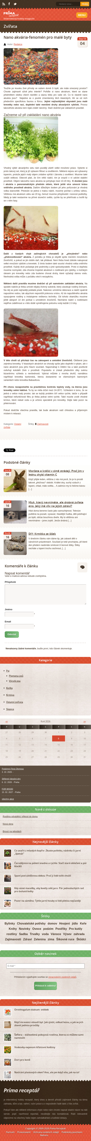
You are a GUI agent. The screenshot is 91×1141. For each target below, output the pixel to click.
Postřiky (61, 928)
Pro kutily (75, 928)
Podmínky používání (72, 1132)
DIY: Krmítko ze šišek (42, 534)
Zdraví (27, 939)
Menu (82, 15)
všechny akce (8, 799)
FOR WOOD (7, 789)
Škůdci (81, 939)
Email (8, 621)
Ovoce (36, 928)
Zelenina (40, 939)
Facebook (9, 4)
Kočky (9, 688)
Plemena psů (16, 675)
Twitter (15, 4)
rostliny (11, 934)
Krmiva (10, 695)
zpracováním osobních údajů (62, 977)
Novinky (24, 928)
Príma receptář (11, 14)
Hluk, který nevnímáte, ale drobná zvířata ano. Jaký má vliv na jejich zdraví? (56, 504)
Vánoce (56, 934)
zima (51, 939)
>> (85, 721)
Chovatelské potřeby (31, 923)
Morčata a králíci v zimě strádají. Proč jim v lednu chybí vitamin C (56, 472)
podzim (48, 928)
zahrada (79, 934)
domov (52, 923)
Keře (83, 923)
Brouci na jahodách (12, 831)
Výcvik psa (15, 681)
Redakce (18, 44)
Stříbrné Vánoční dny (11, 779)
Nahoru (44, 1135)
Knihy (13, 928)
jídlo (75, 923)
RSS (4, 4)
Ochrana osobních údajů (46, 1132)
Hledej (85, 4)
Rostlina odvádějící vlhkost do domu (20, 816)
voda (45, 934)
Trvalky (35, 934)
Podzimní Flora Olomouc (13, 769)
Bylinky (10, 923)
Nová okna (8, 824)
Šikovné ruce (65, 939)
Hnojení (64, 923)
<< (6, 721)
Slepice (10, 709)
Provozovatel (24, 1132)
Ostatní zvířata (14, 702)
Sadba (23, 934)
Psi (7, 670)
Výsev (67, 934)
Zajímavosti (42, 424)
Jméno (8, 609)
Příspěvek (10, 582)
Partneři (10, 1132)
